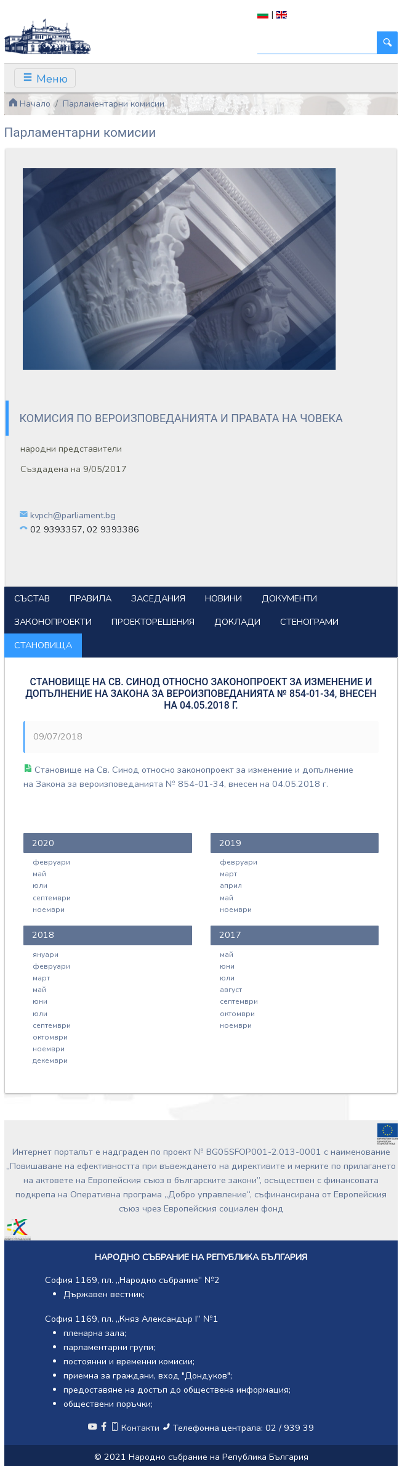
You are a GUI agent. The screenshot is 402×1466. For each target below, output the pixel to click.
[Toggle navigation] (45, 78)
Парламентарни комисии (113, 103)
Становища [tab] (43, 645)
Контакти (136, 1428)
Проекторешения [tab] (153, 622)
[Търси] (317, 42)
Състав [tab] (32, 598)
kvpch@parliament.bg (73, 515)
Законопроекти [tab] (53, 622)
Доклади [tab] (237, 622)
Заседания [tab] (158, 598)
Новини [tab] (223, 598)
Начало (29, 103)
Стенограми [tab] (309, 622)
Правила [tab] (90, 598)
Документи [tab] (289, 598)
